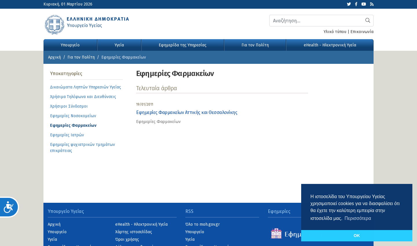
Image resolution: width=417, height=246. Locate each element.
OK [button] (357, 235)
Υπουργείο (70, 45)
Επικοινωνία (362, 31)
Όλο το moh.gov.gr (202, 224)
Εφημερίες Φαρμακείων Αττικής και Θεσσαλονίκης (186, 112)
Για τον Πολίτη (255, 45)
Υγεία (119, 45)
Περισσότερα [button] (358, 218)
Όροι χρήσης (127, 239)
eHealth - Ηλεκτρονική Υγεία (330, 45)
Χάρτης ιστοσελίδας (133, 231)
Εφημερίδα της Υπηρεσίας (182, 45)
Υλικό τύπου (335, 31)
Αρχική (54, 57)
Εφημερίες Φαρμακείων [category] (158, 121)
